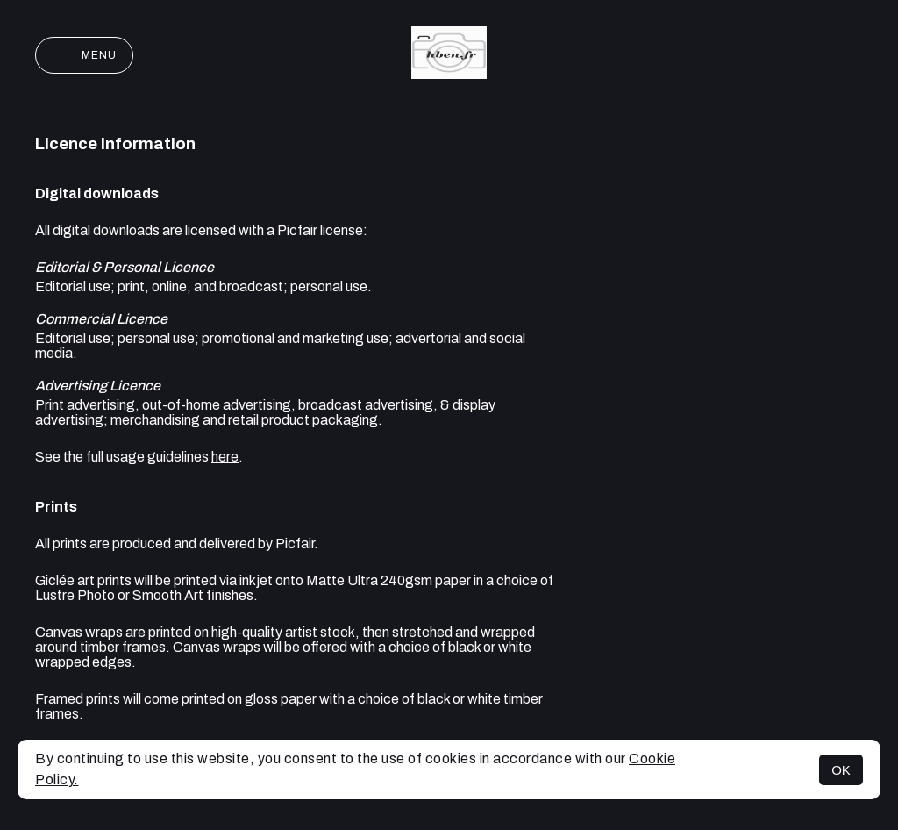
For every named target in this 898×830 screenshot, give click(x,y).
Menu (84, 55)
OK (841, 769)
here (225, 456)
